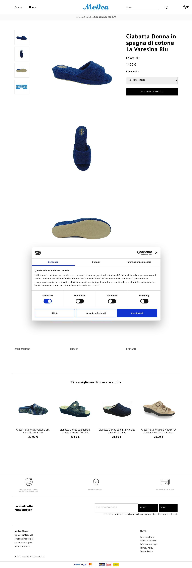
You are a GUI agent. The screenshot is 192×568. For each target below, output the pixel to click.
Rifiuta (55, 313)
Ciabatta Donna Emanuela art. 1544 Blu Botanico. (33, 431)
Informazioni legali (148, 545)
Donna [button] (18, 7)
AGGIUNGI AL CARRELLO (151, 92)
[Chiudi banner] (156, 253)
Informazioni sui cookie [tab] (139, 262)
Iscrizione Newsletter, (96, 16)
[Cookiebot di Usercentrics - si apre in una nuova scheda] (139, 253)
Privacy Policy (146, 548)
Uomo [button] (32, 7)
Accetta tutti (137, 313)
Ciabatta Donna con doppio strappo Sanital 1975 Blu (75, 431)
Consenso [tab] (53, 262)
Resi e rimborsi (147, 537)
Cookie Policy (146, 552)
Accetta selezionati (96, 313)
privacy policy (134, 515)
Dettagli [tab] (96, 262)
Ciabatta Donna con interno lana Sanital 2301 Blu (117, 431)
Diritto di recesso (148, 541)
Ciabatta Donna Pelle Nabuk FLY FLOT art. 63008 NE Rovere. (158, 431)
